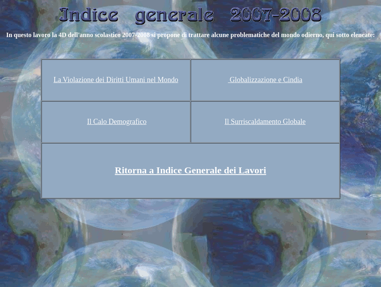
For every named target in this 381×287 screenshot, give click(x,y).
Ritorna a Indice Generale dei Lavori (190, 170)
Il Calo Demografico (116, 122)
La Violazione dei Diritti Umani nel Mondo (115, 80)
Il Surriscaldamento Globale (265, 122)
